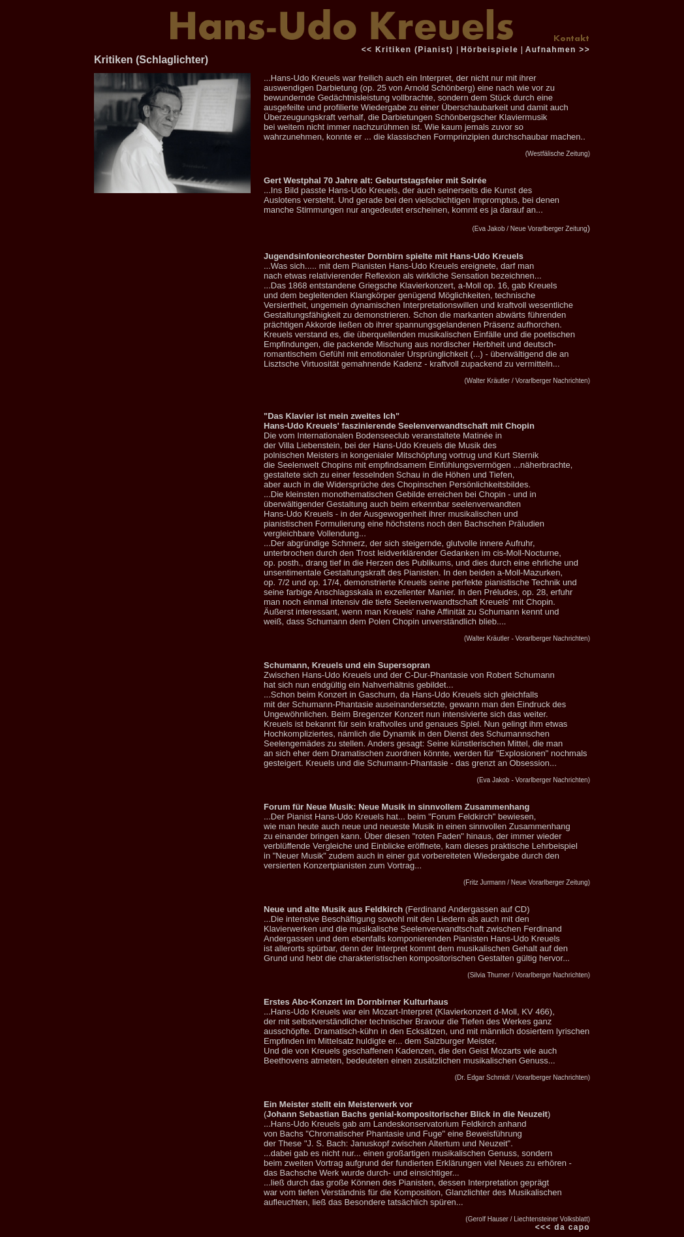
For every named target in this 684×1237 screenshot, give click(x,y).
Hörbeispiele (489, 49)
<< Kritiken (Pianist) (409, 49)
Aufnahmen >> (557, 49)
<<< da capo (562, 1227)
